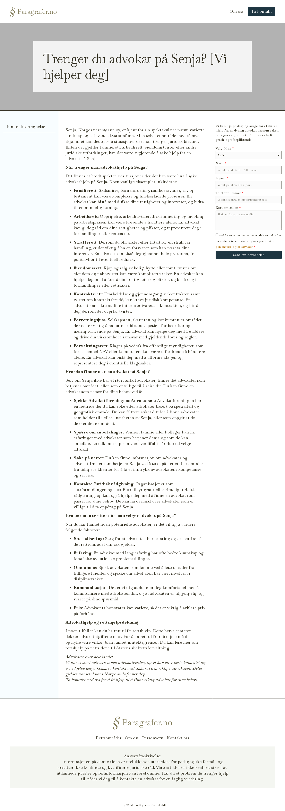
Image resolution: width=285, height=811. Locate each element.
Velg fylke (225, 148)
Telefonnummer (229, 193)
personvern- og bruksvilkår (234, 246)
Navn (221, 163)
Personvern (153, 738)
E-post (222, 178)
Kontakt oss (178, 738)
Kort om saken (228, 207)
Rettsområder (109, 738)
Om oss (236, 11)
